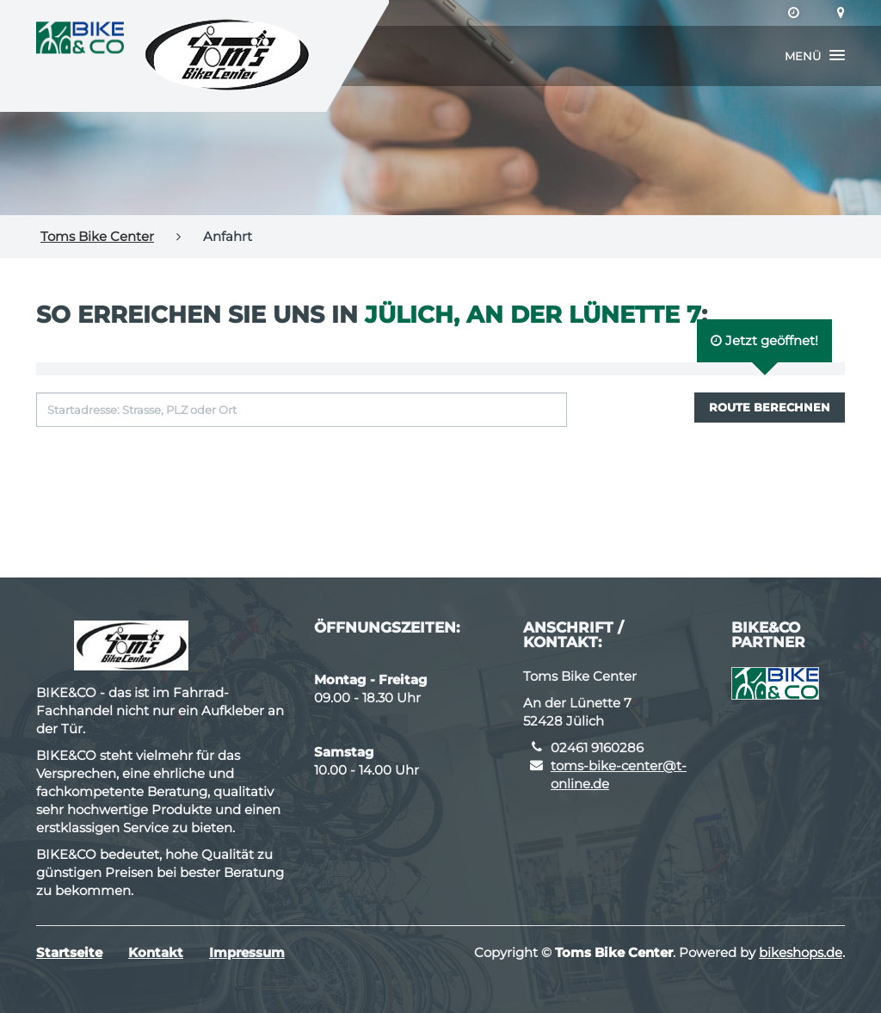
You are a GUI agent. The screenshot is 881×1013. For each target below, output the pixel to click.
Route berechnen (769, 407)
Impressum (247, 952)
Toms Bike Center (97, 236)
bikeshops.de (800, 952)
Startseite (69, 952)
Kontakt (155, 952)
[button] (815, 56)
